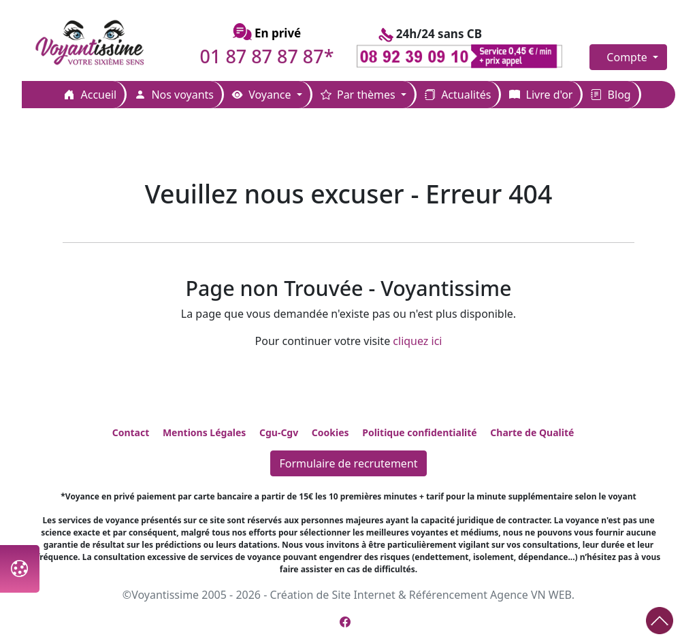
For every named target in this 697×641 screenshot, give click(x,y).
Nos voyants (174, 94)
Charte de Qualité (532, 432)
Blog (610, 94)
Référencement (448, 594)
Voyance (263, 94)
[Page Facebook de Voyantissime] (345, 621)
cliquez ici (417, 340)
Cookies (330, 432)
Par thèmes (359, 94)
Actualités (458, 94)
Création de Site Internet (332, 594)
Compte (628, 57)
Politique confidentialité (419, 432)
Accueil (90, 94)
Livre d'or (540, 94)
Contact (131, 432)
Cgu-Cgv (278, 432)
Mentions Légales (204, 432)
